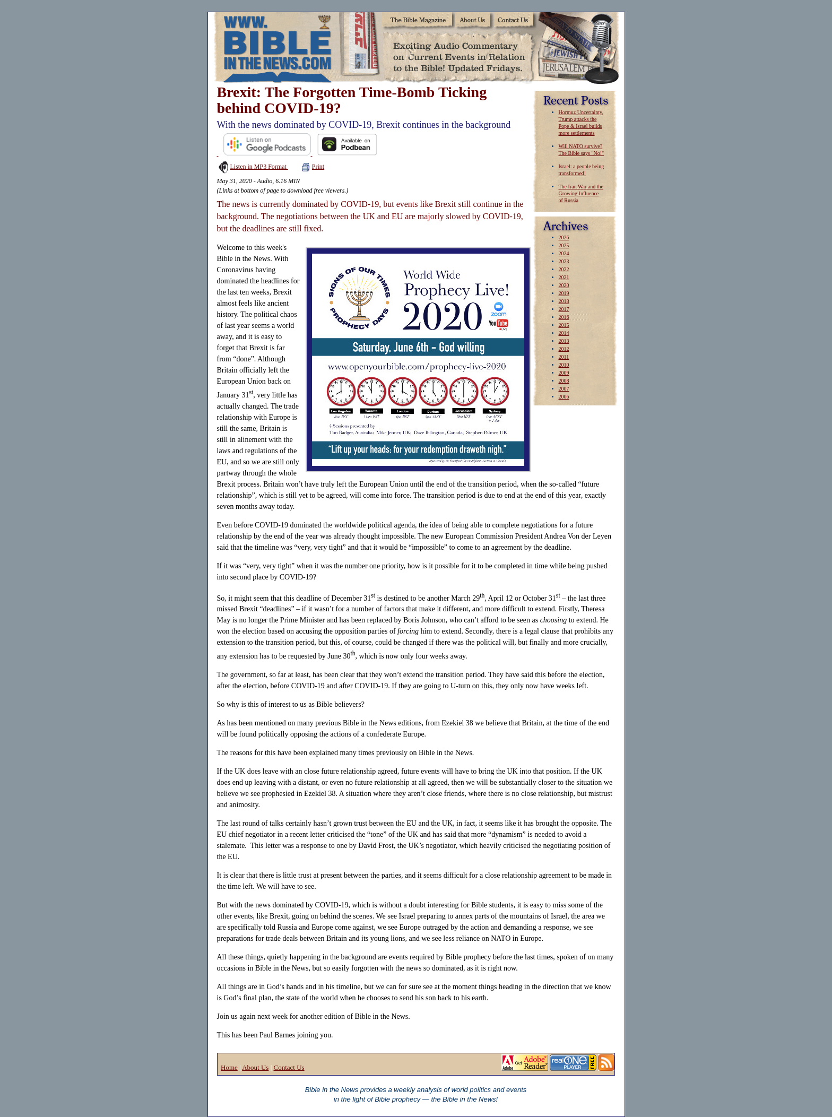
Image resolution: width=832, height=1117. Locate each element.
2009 (564, 373)
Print (312, 166)
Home (229, 1067)
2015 (564, 325)
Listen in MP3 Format (252, 166)
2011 (564, 357)
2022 (564, 269)
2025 (564, 245)
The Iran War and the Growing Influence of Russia (581, 193)
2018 (564, 301)
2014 (564, 333)
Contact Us (288, 1067)
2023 (564, 261)
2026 (564, 237)
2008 (564, 381)
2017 (564, 309)
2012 (564, 349)
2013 (564, 341)
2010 (564, 365)
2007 (564, 389)
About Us (255, 1067)
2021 (564, 277)
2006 (564, 397)
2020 (564, 285)
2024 (564, 253)
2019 (564, 293)
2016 (564, 317)
